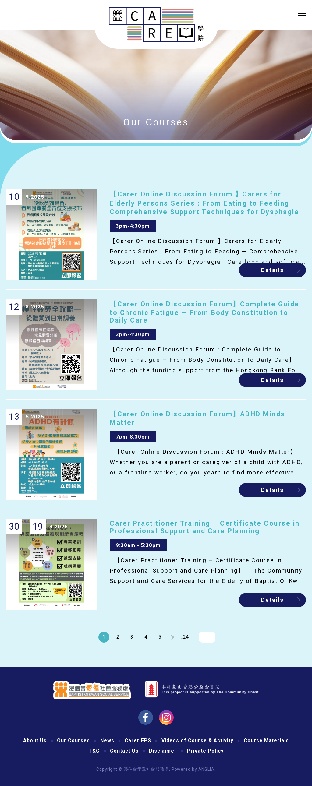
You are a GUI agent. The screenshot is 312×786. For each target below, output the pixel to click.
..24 (185, 637)
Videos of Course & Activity (197, 740)
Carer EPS (138, 740)
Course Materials (266, 740)
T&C (94, 751)
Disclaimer (163, 751)
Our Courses (73, 740)
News (107, 740)
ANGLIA (206, 769)
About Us (35, 740)
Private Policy (205, 751)
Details (272, 269)
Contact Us (124, 751)
